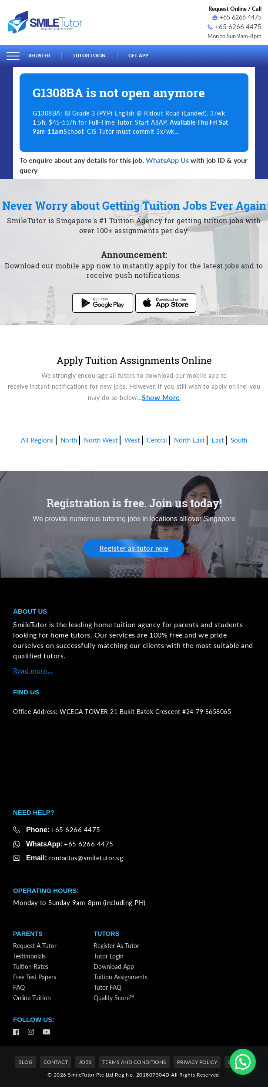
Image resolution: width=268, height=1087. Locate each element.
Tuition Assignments (120, 976)
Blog (25, 1061)
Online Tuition (32, 997)
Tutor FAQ (107, 986)
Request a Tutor (35, 944)
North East (189, 439)
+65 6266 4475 (236, 17)
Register (41, 54)
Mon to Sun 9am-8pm (231, 34)
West (132, 439)
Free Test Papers (34, 976)
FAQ (19, 986)
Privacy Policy (197, 1061)
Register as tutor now (134, 547)
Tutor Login (95, 54)
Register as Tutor (116, 944)
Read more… (33, 669)
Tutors (107, 933)
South (239, 439)
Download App (114, 965)
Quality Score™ (114, 997)
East (217, 439)
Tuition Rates (30, 965)
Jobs (85, 1061)
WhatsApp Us (167, 159)
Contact (56, 1061)
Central (157, 439)
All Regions (37, 439)
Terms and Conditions (134, 1061)
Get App (148, 54)
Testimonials (29, 955)
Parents (28, 933)
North (68, 439)
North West (100, 439)
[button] (243, 1062)
